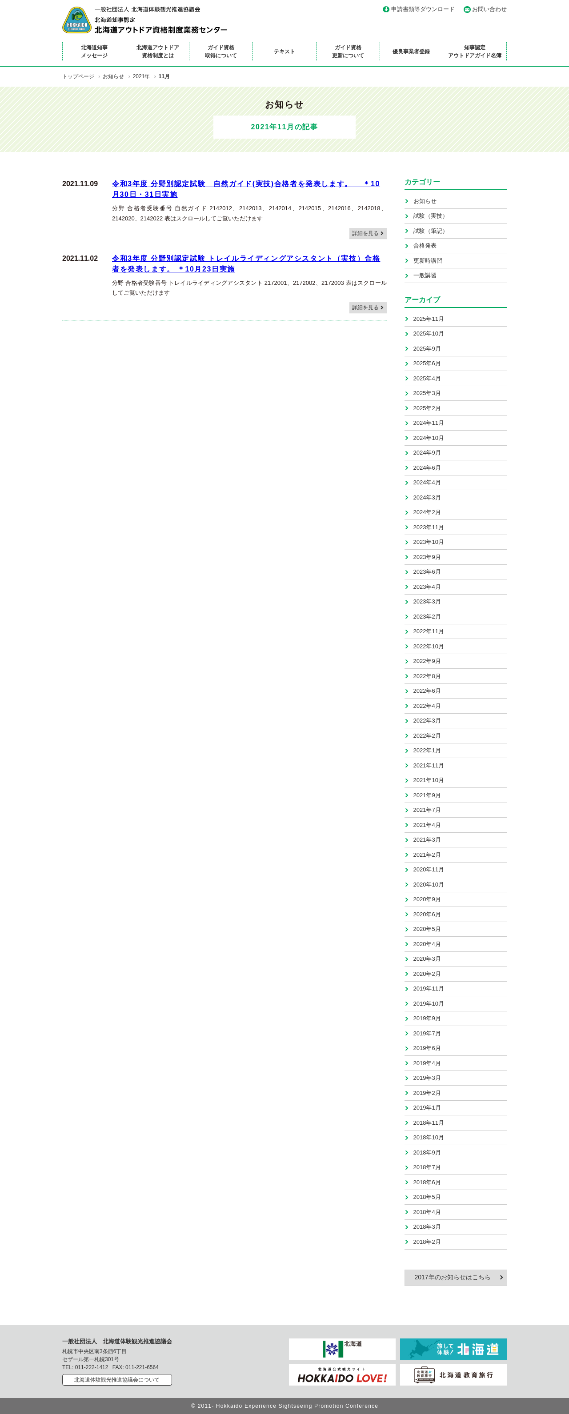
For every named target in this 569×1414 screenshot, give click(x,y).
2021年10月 (428, 780)
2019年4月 (427, 1063)
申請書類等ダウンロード (423, 9)
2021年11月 (428, 765)
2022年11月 (428, 631)
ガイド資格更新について (348, 51)
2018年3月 (427, 1226)
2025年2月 (427, 408)
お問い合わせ (489, 9)
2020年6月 (427, 914)
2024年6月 (427, 467)
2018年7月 (427, 1167)
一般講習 (425, 275)
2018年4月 (427, 1212)
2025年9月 (427, 348)
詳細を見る (365, 233)
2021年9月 (427, 795)
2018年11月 (428, 1122)
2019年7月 (427, 1033)
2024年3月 (427, 497)
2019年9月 (427, 1018)
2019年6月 (427, 1048)
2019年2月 (427, 1093)
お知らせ (425, 201)
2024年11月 (428, 422)
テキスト (284, 51)
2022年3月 (427, 720)
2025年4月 (427, 378)
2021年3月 (427, 839)
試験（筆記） (430, 231)
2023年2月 (427, 616)
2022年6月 (427, 690)
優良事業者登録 (411, 51)
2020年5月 (427, 929)
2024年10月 (428, 438)
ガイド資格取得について (221, 51)
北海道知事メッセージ (94, 51)
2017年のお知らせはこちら (452, 1277)
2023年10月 (428, 542)
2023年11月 (428, 527)
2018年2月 (427, 1241)
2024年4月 (427, 482)
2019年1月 (427, 1107)
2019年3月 (427, 1077)
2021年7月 (427, 810)
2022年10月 (428, 646)
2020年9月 (427, 899)
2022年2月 (427, 735)
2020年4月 (427, 944)
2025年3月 (427, 393)
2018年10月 (428, 1137)
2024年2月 (427, 512)
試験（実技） (430, 215)
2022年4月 (427, 706)
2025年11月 (428, 319)
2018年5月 (427, 1197)
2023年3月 (427, 601)
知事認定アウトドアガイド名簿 (474, 51)
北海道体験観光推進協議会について (117, 1380)
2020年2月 (427, 974)
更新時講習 (427, 260)
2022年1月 (427, 750)
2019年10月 (428, 1003)
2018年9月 (427, 1152)
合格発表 (425, 245)
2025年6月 (427, 363)
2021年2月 (427, 854)
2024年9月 (427, 452)
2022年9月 (427, 661)
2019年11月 (428, 988)
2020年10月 (428, 884)
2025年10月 (428, 333)
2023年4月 (427, 586)
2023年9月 (427, 557)
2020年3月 (427, 958)
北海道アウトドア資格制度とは (157, 51)
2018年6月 (427, 1182)
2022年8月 (427, 676)
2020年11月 (428, 869)
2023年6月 (427, 571)
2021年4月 (427, 825)
